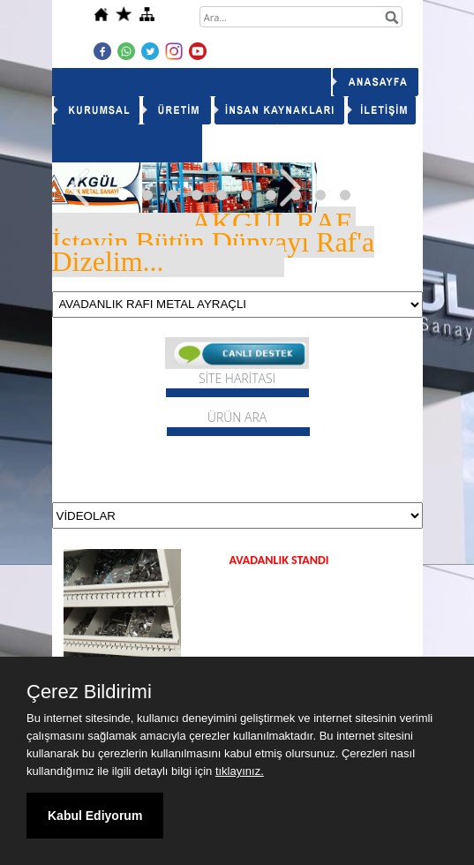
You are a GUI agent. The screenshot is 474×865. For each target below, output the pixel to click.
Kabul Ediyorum (95, 816)
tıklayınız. (239, 771)
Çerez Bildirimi (89, 692)
